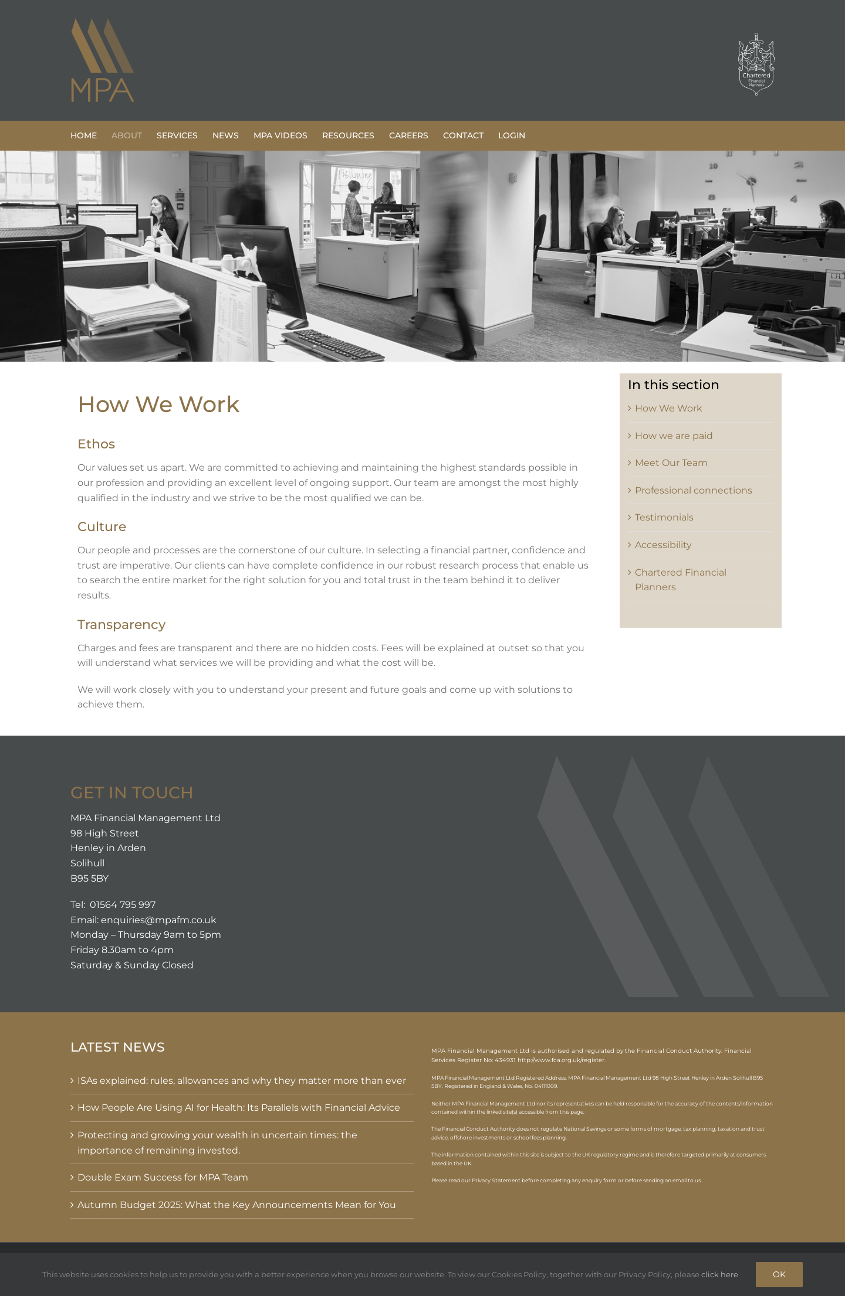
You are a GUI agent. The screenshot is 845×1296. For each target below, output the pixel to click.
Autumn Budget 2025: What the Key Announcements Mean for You (236, 1204)
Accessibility (663, 544)
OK (779, 1274)
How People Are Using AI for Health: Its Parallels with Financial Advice (238, 1107)
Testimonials (664, 517)
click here (719, 1274)
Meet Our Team (671, 462)
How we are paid (674, 435)
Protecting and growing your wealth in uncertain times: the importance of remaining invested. (217, 1143)
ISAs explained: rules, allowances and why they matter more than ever (241, 1080)
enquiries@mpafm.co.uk (159, 920)
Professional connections (693, 490)
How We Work (668, 408)
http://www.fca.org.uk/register (561, 1060)
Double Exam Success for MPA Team (162, 1177)
